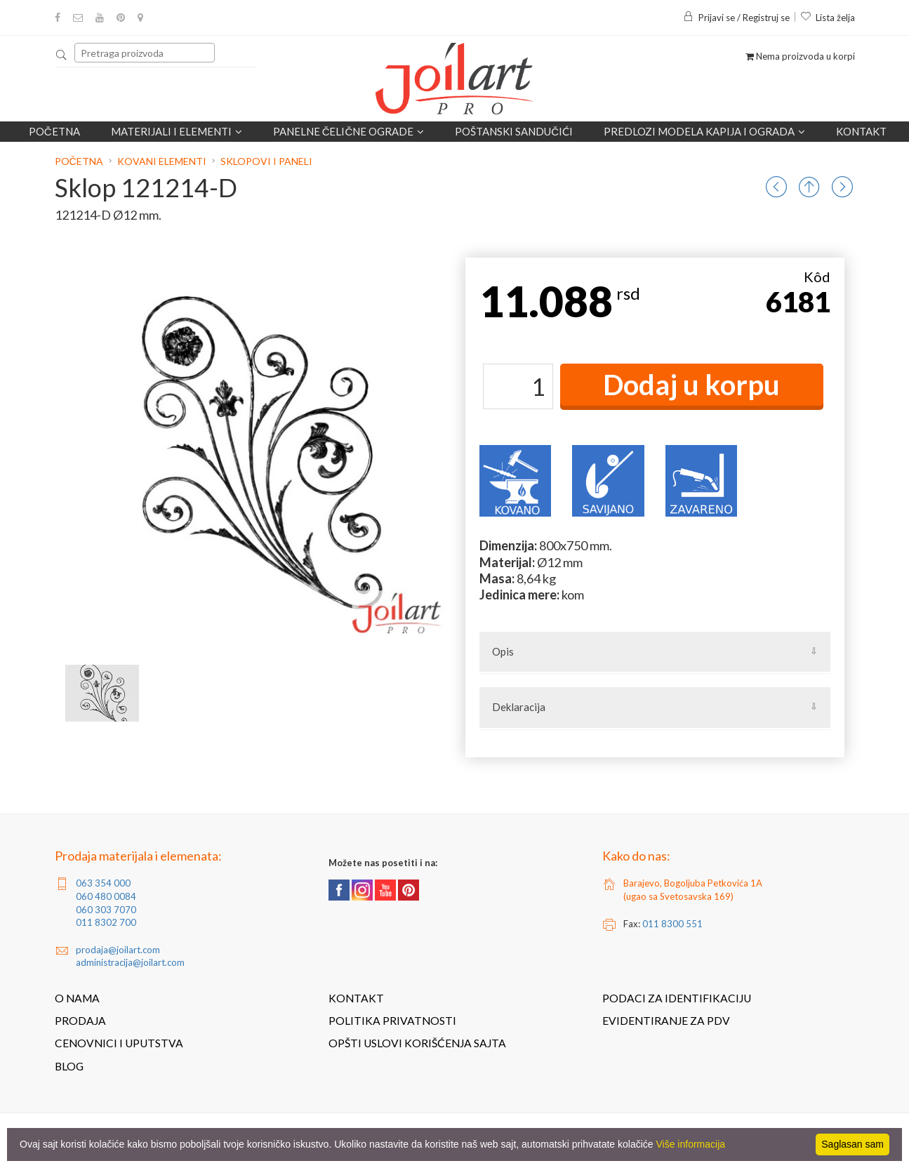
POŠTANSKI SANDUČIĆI (514, 131)
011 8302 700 (106, 922)
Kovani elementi (161, 161)
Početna (54, 131)
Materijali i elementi (176, 131)
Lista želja (827, 17)
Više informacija (691, 1144)
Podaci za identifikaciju (676, 998)
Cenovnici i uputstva (119, 1043)
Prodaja (80, 1020)
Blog (69, 1066)
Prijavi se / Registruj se (736, 17)
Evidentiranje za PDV (666, 1020)
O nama (77, 998)
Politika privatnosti (392, 1020)
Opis (503, 651)
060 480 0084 (106, 896)
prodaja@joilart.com (118, 949)
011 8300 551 (672, 923)
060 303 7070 (106, 909)
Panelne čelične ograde (349, 131)
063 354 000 (103, 883)
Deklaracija (518, 707)
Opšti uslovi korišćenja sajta (417, 1043)
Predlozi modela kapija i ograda (704, 131)
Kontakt (861, 131)
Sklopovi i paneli (266, 161)
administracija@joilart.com (130, 962)
